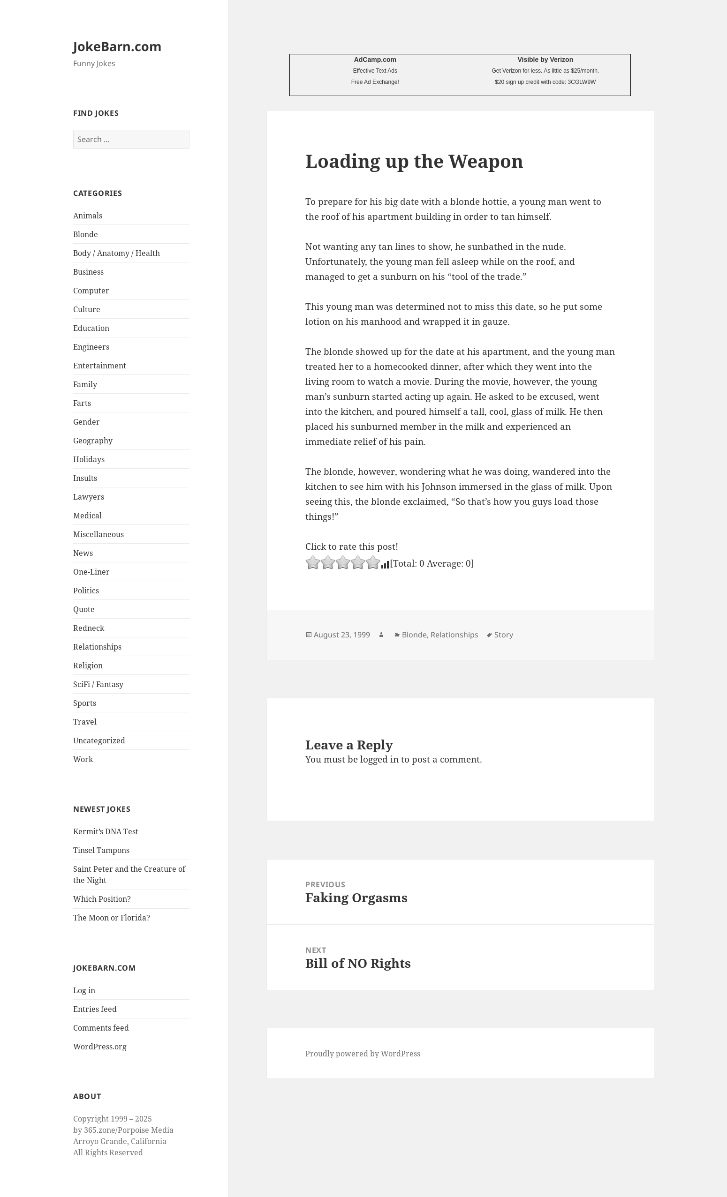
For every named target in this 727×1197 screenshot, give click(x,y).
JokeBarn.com (117, 46)
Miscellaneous (98, 534)
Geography (93, 440)
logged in (379, 759)
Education (91, 328)
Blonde (85, 234)
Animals (87, 215)
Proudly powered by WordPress (362, 1053)
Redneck (88, 628)
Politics (86, 590)
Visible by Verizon (545, 59)
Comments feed (101, 1028)
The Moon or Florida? (111, 918)
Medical (87, 515)
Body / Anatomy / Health (116, 253)
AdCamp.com (375, 59)
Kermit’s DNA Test (105, 831)
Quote (84, 609)
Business (88, 272)
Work (83, 759)
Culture (86, 309)
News (83, 553)
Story (503, 634)
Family (85, 384)
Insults (85, 478)
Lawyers (88, 497)
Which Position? (102, 899)
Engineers (91, 347)
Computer (91, 290)
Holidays (89, 459)
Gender (86, 422)
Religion (88, 665)
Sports (84, 703)
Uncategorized (99, 740)
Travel (85, 722)
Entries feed (95, 1009)
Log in (84, 990)
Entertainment (99, 365)
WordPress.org (100, 1046)
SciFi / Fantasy (98, 684)
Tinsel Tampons (101, 850)
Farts (82, 403)
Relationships (97, 647)
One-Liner (91, 572)
